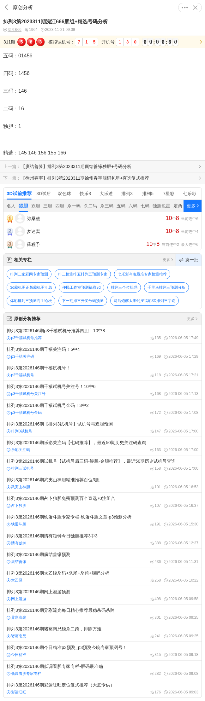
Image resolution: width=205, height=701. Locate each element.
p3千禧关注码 (20, 356)
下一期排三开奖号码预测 (83, 300)
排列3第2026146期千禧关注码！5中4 (102, 353)
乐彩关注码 (18, 450)
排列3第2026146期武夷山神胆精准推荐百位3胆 (102, 483)
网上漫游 (16, 599)
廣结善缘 (16, 561)
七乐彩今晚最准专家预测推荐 (142, 274)
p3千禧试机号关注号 (26, 393)
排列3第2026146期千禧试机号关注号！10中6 (102, 390)
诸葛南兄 (16, 636)
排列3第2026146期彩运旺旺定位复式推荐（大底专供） (102, 688)
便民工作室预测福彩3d (81, 287)
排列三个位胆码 (124, 287)
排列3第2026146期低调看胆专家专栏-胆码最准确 (102, 670)
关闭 (195, 7)
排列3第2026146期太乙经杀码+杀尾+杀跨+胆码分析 (102, 576)
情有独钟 (16, 543)
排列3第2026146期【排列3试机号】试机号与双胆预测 (102, 427)
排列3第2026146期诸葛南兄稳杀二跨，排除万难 (102, 632)
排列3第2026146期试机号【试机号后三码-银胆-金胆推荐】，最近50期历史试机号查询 (102, 464)
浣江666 (12, 29)
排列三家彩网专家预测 (29, 274)
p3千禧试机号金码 (24, 412)
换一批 (188, 260)
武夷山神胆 (18, 487)
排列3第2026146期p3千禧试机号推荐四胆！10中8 (102, 334)
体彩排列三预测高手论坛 (31, 300)
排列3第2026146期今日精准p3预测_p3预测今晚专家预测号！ (102, 651)
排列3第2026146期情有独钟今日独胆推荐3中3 (102, 539)
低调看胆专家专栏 (24, 673)
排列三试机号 (20, 468)
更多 (185, 7)
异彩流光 (16, 617)
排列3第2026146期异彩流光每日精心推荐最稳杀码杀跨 (102, 614)
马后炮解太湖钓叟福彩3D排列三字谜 (144, 300)
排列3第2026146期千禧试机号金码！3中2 (102, 409)
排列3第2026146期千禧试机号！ (102, 371)
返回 (6, 7)
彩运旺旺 (16, 692)
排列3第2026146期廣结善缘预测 (102, 558)
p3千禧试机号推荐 (24, 338)
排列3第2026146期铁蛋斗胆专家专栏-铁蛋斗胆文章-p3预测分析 (102, 520)
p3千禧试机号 (20, 375)
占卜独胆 (16, 505)
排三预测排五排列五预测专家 (82, 274)
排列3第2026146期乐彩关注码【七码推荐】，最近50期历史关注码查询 (102, 446)
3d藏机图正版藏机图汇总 (31, 287)
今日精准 (16, 654)
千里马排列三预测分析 (166, 287)
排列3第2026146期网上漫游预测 (102, 595)
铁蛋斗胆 (16, 524)
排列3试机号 (19, 431)
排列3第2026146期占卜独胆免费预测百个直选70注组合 (102, 502)
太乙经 (14, 580)
